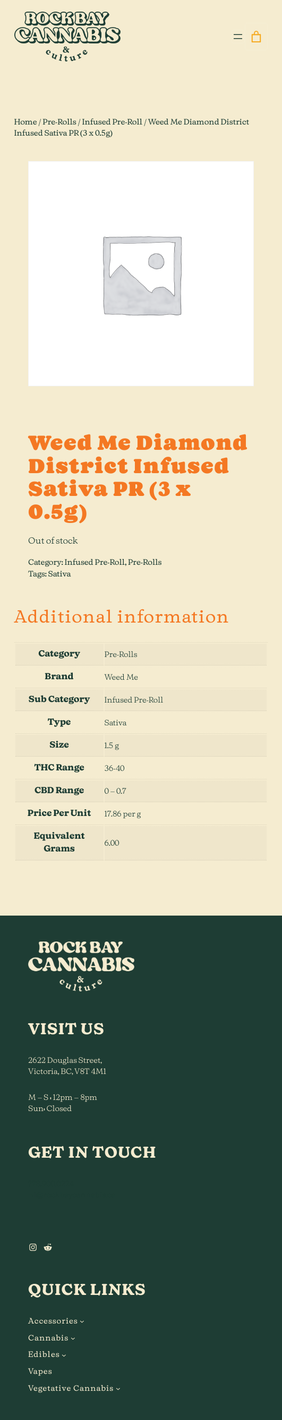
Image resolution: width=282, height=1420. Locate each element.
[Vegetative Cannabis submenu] (118, 1388)
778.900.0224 (51, 1184)
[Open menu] (238, 36)
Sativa (59, 574)
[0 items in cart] (256, 36)
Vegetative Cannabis (71, 1388)
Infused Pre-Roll (112, 122)
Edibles (43, 1355)
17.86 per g (123, 814)
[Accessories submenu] (82, 1321)
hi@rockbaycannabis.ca (71, 1195)
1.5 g (112, 746)
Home (25, 122)
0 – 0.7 (115, 791)
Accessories (53, 1321)
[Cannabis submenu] (73, 1338)
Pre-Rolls (59, 122)
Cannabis (48, 1338)
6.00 (112, 843)
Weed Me (121, 677)
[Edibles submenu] (64, 1355)
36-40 (115, 769)
